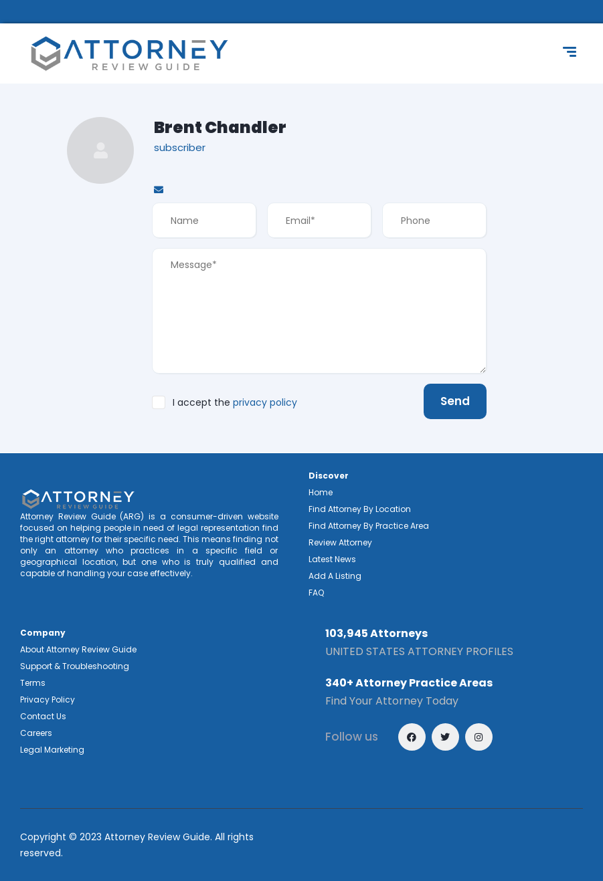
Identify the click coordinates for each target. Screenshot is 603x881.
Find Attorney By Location (360, 509)
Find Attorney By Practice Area (369, 525)
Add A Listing (335, 576)
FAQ (316, 592)
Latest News (332, 559)
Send (455, 401)
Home (321, 492)
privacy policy (265, 402)
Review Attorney (340, 542)
